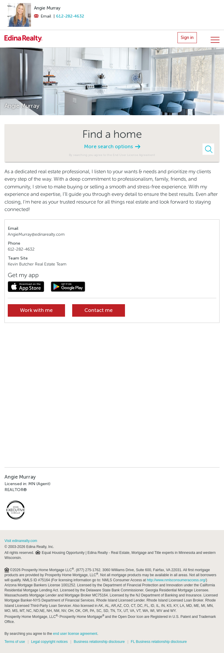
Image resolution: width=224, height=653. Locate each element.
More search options (112, 146)
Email (42, 16)
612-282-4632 (70, 16)
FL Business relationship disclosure (159, 642)
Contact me (98, 310)
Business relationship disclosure (99, 642)
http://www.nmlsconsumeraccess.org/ (176, 580)
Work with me (36, 310)
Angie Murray (47, 8)
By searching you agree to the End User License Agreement (112, 155)
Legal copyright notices (49, 642)
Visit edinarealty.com (20, 541)
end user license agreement (75, 634)
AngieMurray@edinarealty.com (36, 234)
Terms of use (14, 642)
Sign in (187, 37)
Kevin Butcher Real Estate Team (37, 264)
